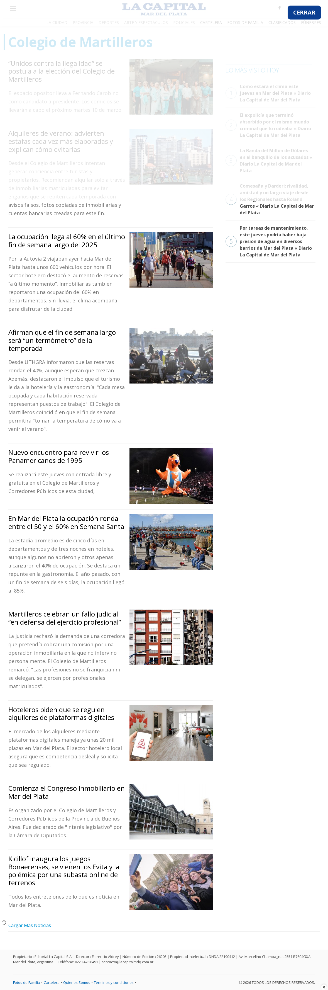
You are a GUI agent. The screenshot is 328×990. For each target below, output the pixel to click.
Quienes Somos (76, 982)
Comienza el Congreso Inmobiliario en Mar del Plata (66, 792)
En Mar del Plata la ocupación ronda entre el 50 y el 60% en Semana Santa (66, 522)
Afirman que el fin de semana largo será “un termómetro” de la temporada (62, 340)
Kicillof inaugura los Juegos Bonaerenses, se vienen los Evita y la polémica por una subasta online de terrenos (63, 870)
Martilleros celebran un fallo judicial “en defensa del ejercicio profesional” (64, 618)
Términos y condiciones (114, 982)
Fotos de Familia (26, 982)
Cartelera (52, 982)
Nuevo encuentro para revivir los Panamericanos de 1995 (58, 456)
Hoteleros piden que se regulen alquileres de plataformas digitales (61, 713)
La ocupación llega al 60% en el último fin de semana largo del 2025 (66, 240)
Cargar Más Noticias (29, 925)
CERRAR (304, 12)
